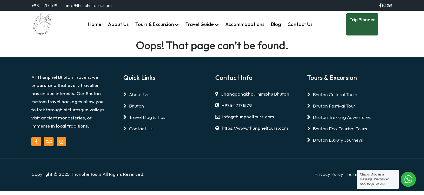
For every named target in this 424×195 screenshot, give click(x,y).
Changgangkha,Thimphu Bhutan (252, 94)
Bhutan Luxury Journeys (335, 140)
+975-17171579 (233, 105)
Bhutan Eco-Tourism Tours (337, 128)
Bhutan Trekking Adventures (339, 117)
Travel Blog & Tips (144, 117)
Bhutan (133, 106)
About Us (118, 24)
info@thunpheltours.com (244, 116)
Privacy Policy (328, 174)
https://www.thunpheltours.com (251, 128)
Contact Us (300, 24)
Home (94, 24)
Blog (276, 24)
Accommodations (244, 24)
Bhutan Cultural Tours (332, 94)
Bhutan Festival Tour (331, 106)
